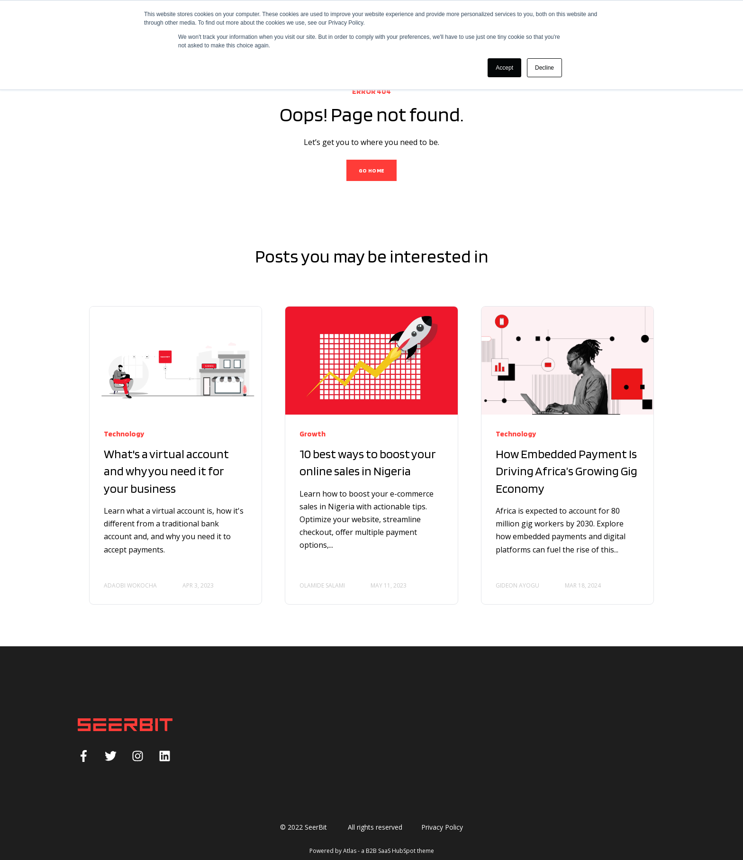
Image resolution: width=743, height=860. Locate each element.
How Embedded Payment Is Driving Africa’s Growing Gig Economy (566, 471)
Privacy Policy (442, 827)
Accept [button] (504, 67)
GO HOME (372, 170)
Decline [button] (544, 67)
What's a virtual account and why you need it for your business (166, 471)
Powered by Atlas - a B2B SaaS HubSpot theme (371, 851)
